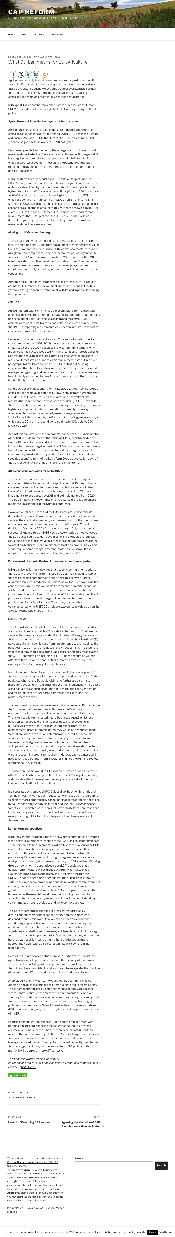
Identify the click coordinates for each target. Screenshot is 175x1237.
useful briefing (59, 758)
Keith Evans (28, 1067)
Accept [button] (152, 1232)
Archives (40, 34)
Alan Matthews (49, 57)
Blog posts (21, 1093)
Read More (165, 1232)
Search (79, 1158)
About (24, 34)
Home (11, 34)
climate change (24, 1097)
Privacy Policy (15, 1207)
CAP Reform (31, 12)
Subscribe (57, 34)
